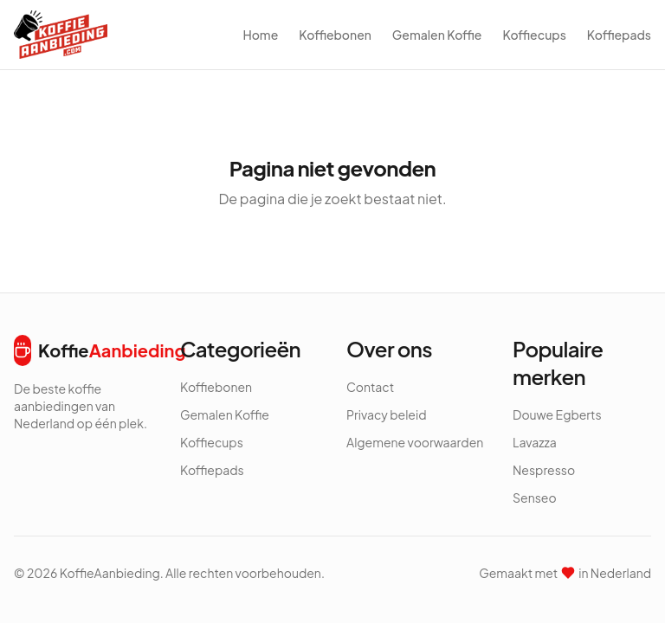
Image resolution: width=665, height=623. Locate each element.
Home (260, 34)
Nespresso (544, 470)
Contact (370, 387)
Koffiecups (533, 34)
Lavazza (535, 442)
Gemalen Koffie (437, 34)
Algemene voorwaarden (414, 442)
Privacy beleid (386, 414)
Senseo (535, 497)
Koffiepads (619, 34)
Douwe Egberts (557, 414)
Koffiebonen (335, 34)
